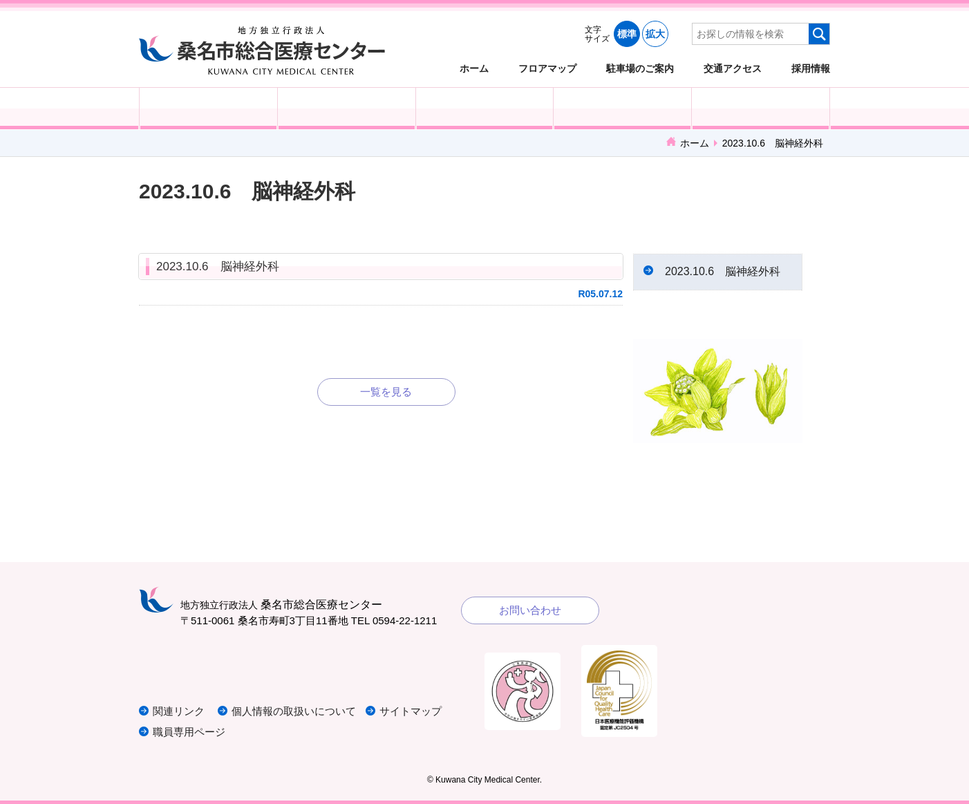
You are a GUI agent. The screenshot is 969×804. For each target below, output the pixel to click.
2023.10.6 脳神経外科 (217, 266)
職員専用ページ (189, 732)
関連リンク (179, 711)
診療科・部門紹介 (622, 108)
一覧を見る (386, 392)
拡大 (655, 33)
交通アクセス (733, 68)
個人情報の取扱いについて (294, 711)
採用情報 (810, 68)
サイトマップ (410, 711)
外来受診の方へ (208, 108)
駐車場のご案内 (640, 68)
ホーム (474, 68)
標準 (627, 33)
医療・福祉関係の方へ (485, 108)
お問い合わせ (530, 610)
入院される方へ (347, 108)
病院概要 (761, 108)
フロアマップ (547, 68)
